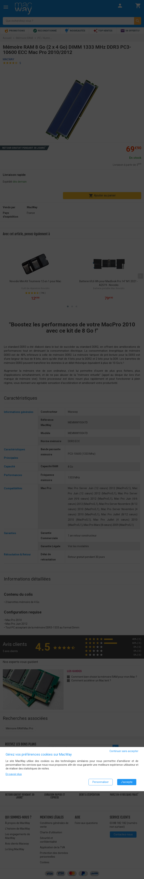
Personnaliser (100, 782)
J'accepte (127, 782)
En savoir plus (14, 774)
